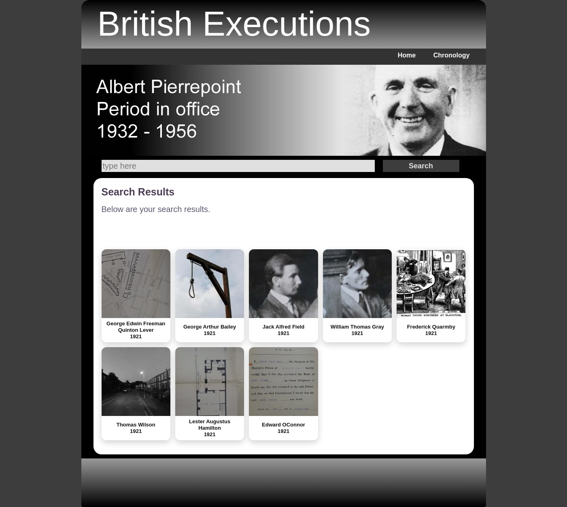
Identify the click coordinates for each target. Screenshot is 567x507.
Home (407, 55)
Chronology (451, 55)
